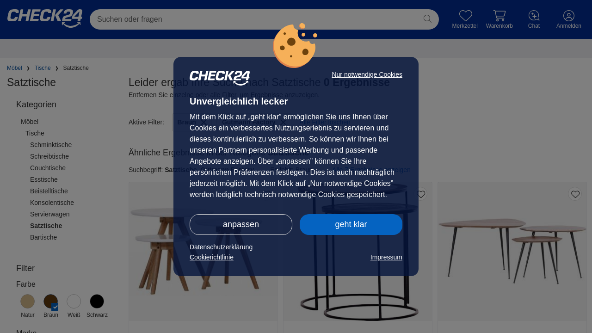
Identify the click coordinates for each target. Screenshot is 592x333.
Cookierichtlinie (212, 257)
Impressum (386, 257)
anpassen (241, 224)
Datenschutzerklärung (221, 247)
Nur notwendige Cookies (367, 74)
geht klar (351, 224)
